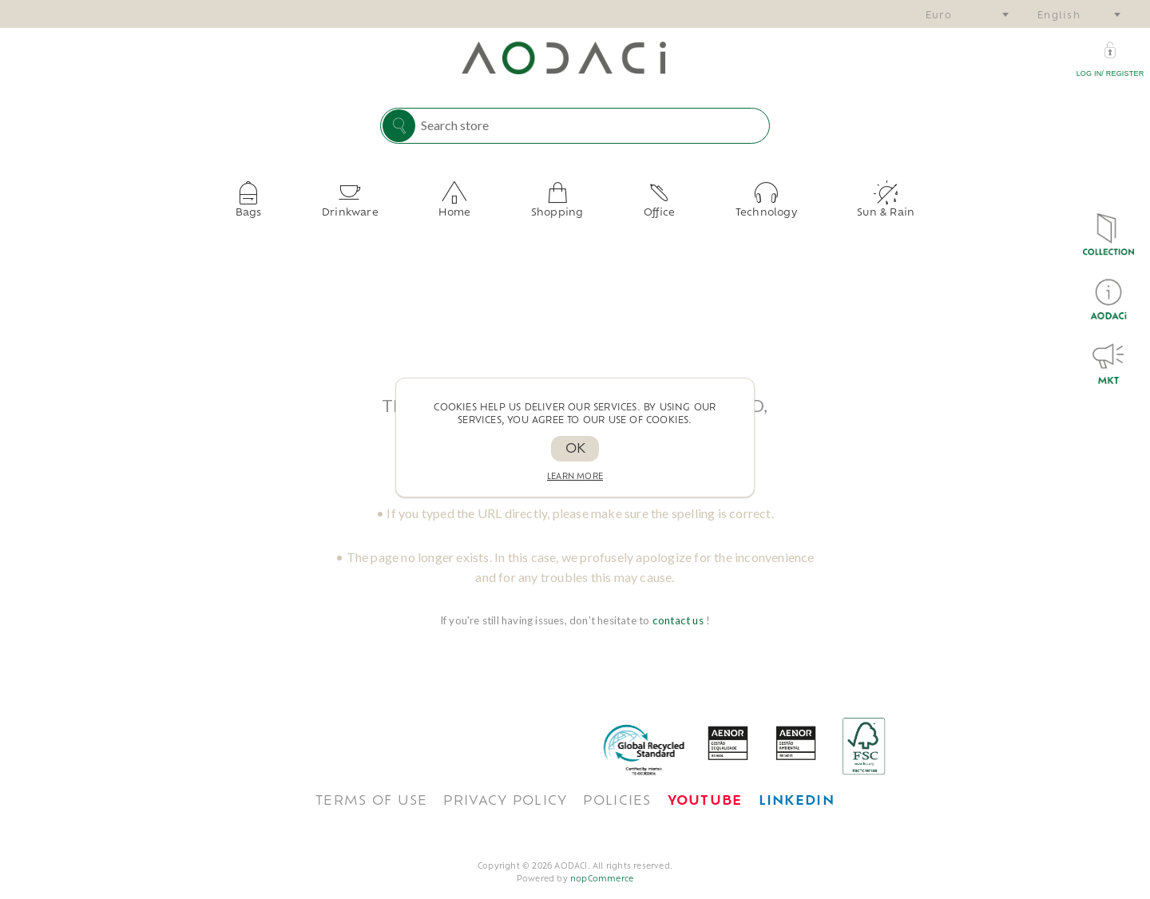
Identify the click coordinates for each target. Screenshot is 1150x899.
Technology (725, 207)
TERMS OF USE (371, 788)
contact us (679, 607)
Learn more (575, 477)
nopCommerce (601, 866)
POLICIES (617, 788)
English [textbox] (1059, 16)
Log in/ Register (1110, 73)
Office (639, 207)
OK (575, 449)
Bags (309, 207)
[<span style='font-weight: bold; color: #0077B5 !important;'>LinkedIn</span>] (797, 789)
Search (399, 125)
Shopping (557, 207)
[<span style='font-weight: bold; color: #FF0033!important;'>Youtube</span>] (705, 789)
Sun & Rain (825, 207)
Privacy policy (505, 788)
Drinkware (391, 207)
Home (475, 207)
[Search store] (591, 125)
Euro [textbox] (939, 16)
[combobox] (966, 14)
